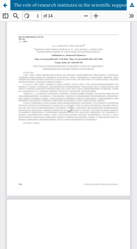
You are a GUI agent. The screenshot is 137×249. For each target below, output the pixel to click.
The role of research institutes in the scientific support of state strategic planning (75, 5)
